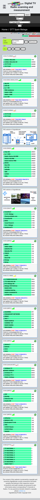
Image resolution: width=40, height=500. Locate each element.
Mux (9, 49)
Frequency (33, 42)
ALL (5, 49)
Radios (17, 49)
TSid (26, 42)
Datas (23, 49)
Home (4, 29)
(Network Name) (15, 42)
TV (13, 49)
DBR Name (6, 42)
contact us (22, 491)
